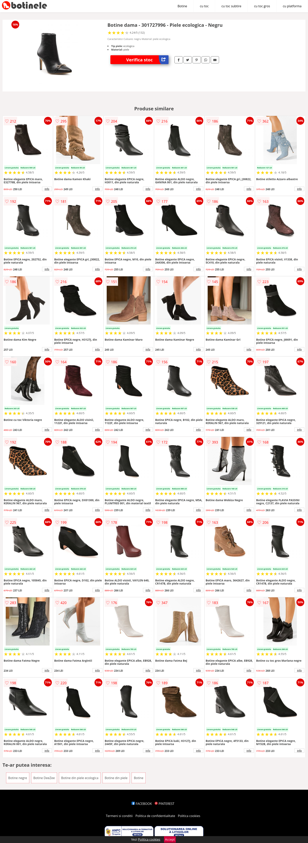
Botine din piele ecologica (79, 778)
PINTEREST (164, 803)
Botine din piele (116, 778)
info (47, 189)
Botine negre (17, 778)
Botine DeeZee (44, 778)
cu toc (204, 6)
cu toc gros (262, 6)
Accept (170, 839)
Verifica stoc (147, 59)
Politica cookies (189, 816)
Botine (182, 6)
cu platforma (292, 6)
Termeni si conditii (119, 816)
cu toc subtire (231, 6)
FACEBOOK (142, 803)
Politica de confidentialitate (155, 816)
